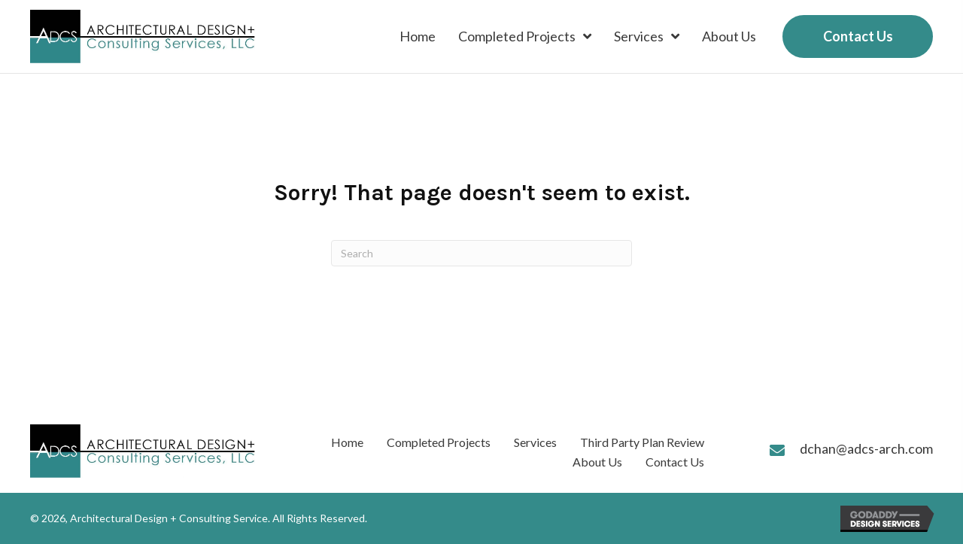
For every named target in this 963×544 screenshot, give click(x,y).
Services (535, 442)
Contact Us (675, 461)
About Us (597, 461)
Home (347, 442)
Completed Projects (439, 442)
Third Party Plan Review (642, 442)
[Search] (481, 253)
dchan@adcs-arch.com (866, 448)
